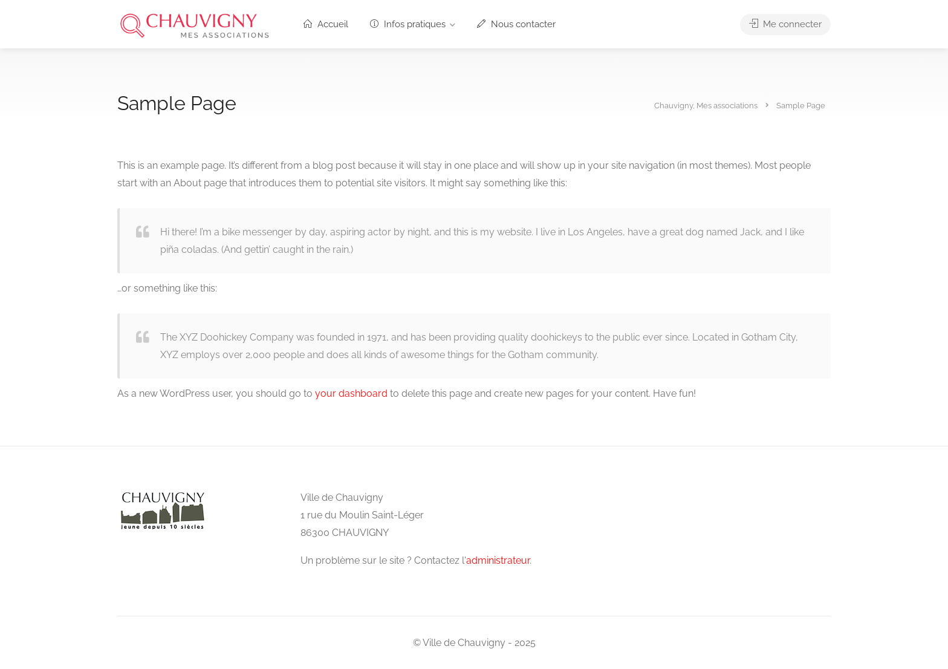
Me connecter (785, 24)
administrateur (498, 560)
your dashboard (351, 393)
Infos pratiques (408, 24)
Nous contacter (516, 24)
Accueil (326, 24)
